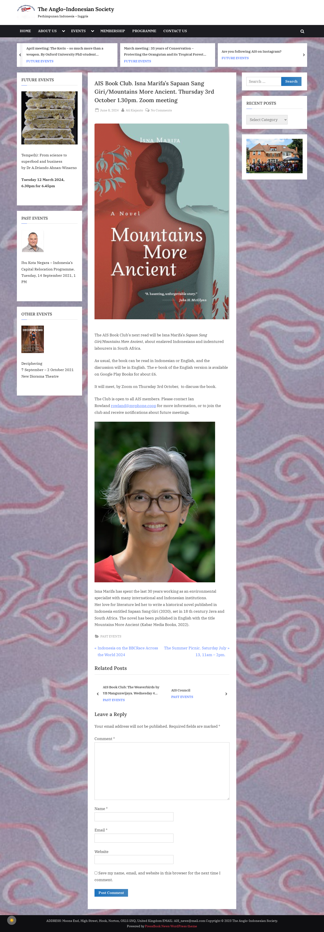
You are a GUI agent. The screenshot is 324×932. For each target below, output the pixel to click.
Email (101, 830)
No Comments (161, 110)
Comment (104, 738)
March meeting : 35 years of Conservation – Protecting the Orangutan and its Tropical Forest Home (163, 51)
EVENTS (78, 30)
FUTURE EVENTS (40, 61)
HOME (25, 30)
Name (101, 808)
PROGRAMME (144, 30)
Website (101, 851)
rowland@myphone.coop (133, 405)
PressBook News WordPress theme (171, 926)
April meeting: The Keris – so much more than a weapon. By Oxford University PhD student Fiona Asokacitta (64, 51)
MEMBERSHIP (112, 30)
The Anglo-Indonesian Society (76, 9)
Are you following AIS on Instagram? (251, 51)
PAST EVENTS (110, 636)
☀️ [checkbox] (11, 920)
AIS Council (180, 690)
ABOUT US (47, 30)
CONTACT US (175, 30)
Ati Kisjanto (134, 109)
